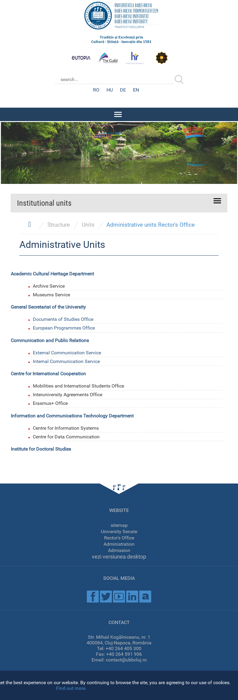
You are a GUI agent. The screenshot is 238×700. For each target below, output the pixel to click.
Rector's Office (119, 537)
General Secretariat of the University (48, 306)
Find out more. (71, 688)
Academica (145, 596)
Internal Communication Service (66, 360)
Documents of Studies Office (63, 318)
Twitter (106, 596)
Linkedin (132, 596)
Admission (119, 549)
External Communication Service (67, 352)
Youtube (119, 596)
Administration (119, 543)
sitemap (119, 524)
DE (123, 90)
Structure (58, 224)
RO (96, 90)
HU (109, 90)
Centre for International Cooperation (48, 373)
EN (136, 90)
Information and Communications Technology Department (72, 415)
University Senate (119, 530)
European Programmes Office (64, 327)
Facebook (93, 596)
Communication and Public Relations (50, 340)
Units (88, 224)
